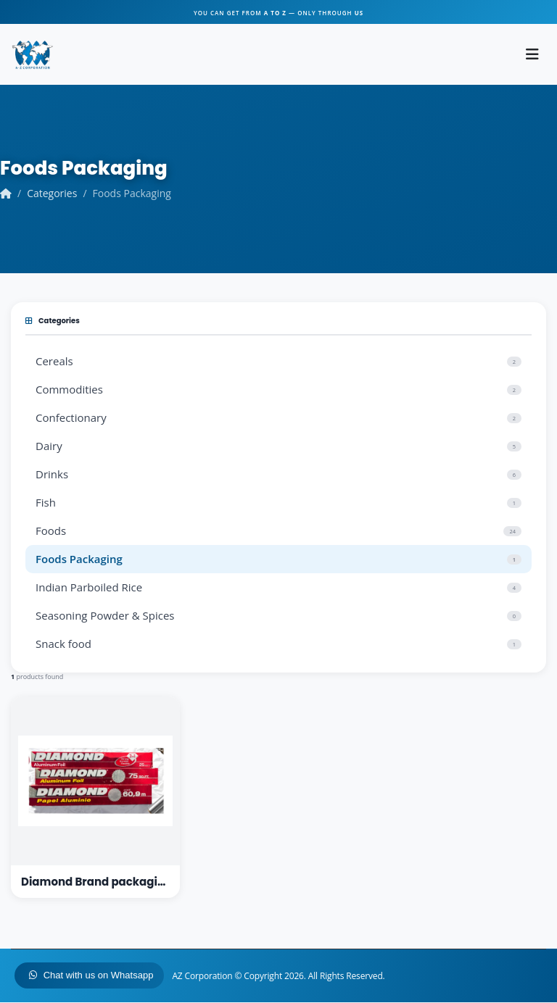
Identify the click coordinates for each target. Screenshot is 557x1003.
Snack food (278, 644)
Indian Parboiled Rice (278, 587)
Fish (278, 503)
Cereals (278, 361)
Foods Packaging (278, 559)
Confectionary (278, 418)
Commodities (278, 390)
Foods (278, 531)
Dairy (278, 446)
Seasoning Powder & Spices (278, 616)
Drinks (278, 474)
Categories (52, 194)
